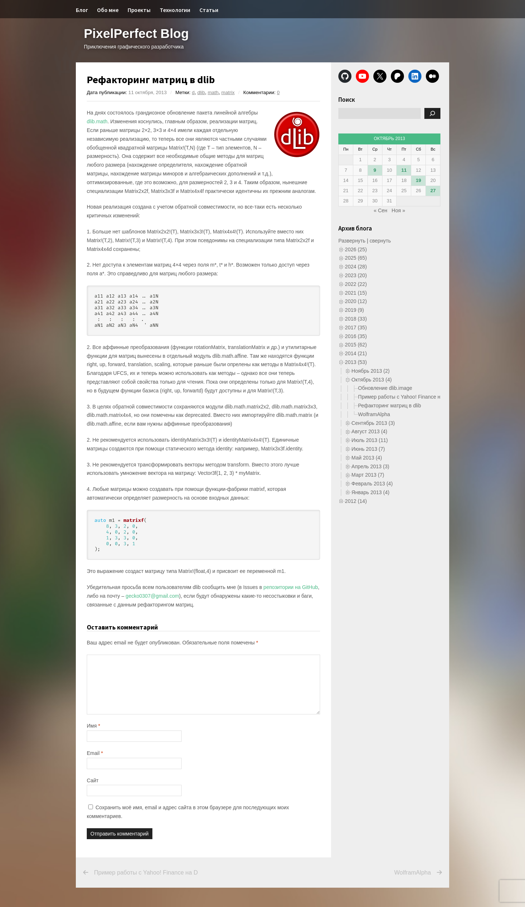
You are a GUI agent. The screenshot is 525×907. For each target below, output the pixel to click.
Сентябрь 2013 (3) (373, 423)
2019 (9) (354, 310)
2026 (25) (356, 249)
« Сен (380, 210)
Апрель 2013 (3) (370, 466)
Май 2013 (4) (366, 458)
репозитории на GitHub (291, 587)
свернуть (380, 241)
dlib (201, 92)
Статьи (208, 10)
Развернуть (351, 241)
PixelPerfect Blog (136, 33)
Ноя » (398, 210)
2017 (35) (356, 327)
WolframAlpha (374, 414)
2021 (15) (356, 293)
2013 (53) (356, 362)
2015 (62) (356, 345)
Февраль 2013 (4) (372, 484)
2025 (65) (356, 258)
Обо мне (107, 10)
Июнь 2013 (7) (368, 449)
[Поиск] (432, 113)
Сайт (92, 780)
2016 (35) (356, 336)
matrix (228, 92)
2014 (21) (356, 353)
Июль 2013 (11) (369, 440)
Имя (93, 726)
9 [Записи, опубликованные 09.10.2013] (375, 170)
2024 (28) (356, 267)
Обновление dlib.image (385, 388)
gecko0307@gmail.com (152, 596)
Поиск (346, 100)
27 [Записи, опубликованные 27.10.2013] (432, 190)
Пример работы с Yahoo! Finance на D (403, 397)
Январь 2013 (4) (370, 492)
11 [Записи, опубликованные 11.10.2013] (404, 170)
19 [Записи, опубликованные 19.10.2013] (418, 180)
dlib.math (97, 121)
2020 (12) (356, 301)
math (213, 92)
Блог (82, 10)
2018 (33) (356, 319)
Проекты (139, 10)
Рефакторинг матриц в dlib (389, 405)
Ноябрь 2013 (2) (370, 371)
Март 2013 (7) (367, 475)
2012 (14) (356, 501)
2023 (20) (356, 275)
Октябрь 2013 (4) (371, 380)
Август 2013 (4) (369, 431)
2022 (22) (356, 284)
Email (95, 753)
